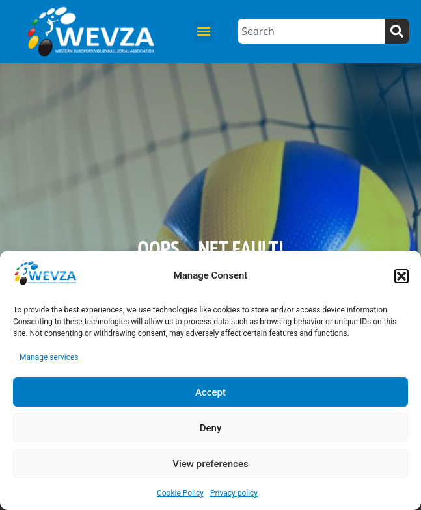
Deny (211, 428)
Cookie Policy (180, 493)
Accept (210, 392)
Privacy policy (234, 493)
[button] (401, 276)
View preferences (210, 464)
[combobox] (311, 31)
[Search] (397, 31)
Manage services (49, 357)
